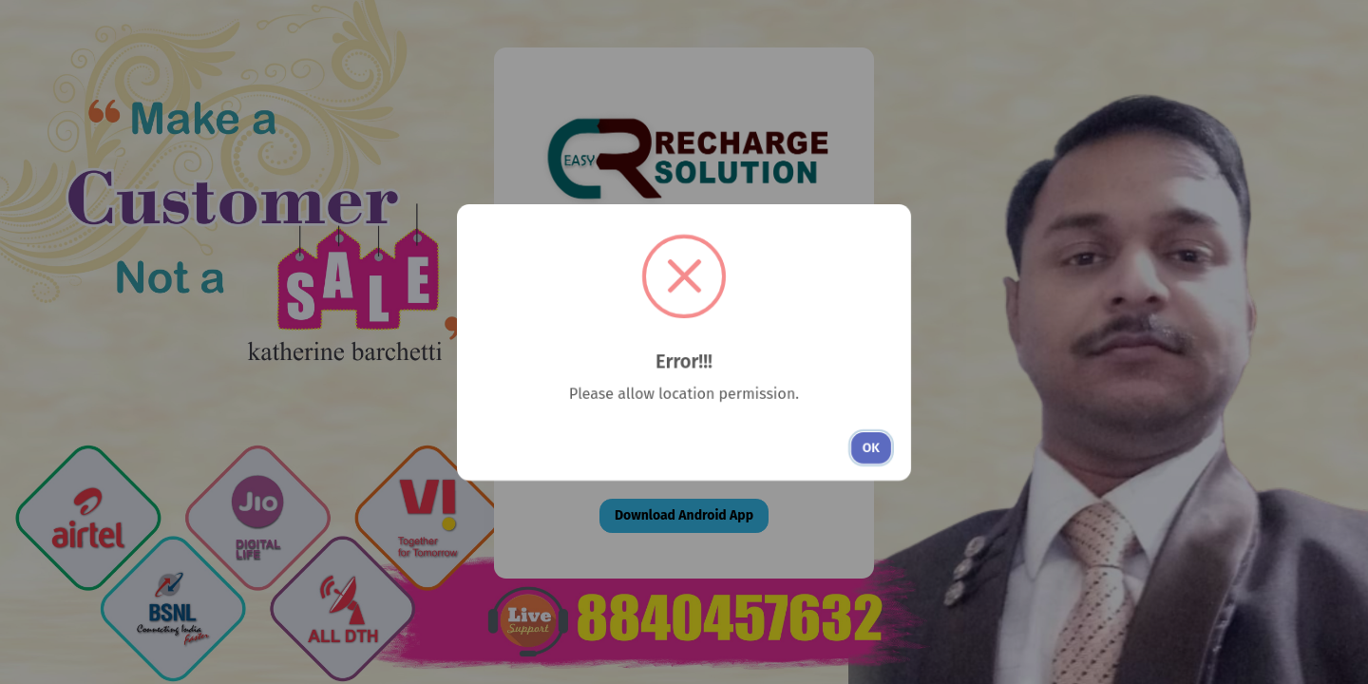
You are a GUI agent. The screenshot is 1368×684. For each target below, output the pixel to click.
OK (871, 448)
